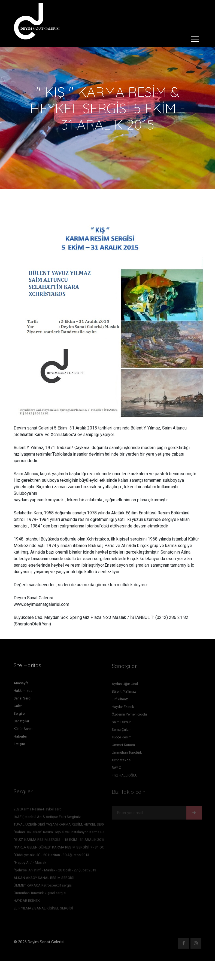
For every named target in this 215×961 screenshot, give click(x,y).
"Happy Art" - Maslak (30, 864)
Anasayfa (21, 684)
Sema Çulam (122, 731)
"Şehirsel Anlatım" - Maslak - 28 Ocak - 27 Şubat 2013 (55, 871)
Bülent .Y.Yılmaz (124, 693)
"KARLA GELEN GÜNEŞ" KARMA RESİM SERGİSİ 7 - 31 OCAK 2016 (65, 848)
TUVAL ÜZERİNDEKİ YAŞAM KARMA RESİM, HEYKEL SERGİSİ (62, 826)
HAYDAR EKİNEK (27, 902)
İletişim (19, 745)
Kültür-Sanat (23, 730)
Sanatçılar (21, 722)
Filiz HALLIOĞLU (125, 777)
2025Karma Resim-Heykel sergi (38, 810)
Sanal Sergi (22, 700)
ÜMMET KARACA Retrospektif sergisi (43, 887)
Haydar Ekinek (123, 708)
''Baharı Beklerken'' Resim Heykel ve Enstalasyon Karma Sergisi (62, 833)
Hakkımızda (23, 692)
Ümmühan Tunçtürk (127, 754)
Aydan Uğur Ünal (125, 685)
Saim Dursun (122, 723)
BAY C (116, 769)
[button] (194, 38)
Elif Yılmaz (120, 700)
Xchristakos (121, 761)
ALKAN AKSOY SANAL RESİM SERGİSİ (44, 879)
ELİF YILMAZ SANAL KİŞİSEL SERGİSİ (43, 909)
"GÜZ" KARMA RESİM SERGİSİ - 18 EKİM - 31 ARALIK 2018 (59, 841)
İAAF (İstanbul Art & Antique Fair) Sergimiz (47, 818)
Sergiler (20, 715)
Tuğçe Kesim (122, 738)
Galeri (18, 707)
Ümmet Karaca (123, 746)
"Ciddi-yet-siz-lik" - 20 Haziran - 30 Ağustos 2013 (51, 856)
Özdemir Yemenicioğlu (129, 716)
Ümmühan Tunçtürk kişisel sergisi (40, 894)
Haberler (20, 738)
